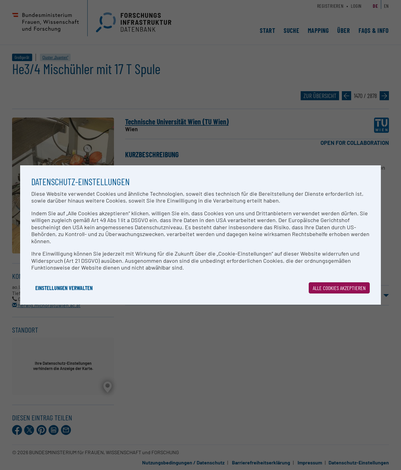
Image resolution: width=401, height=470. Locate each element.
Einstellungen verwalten (64, 287)
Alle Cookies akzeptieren (339, 287)
